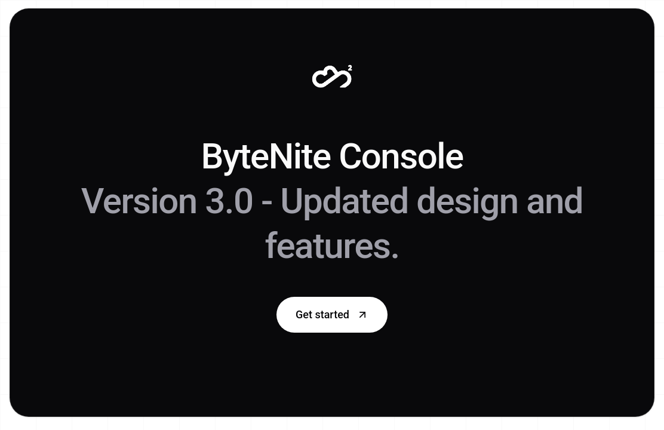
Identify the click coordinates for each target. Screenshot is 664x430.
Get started (332, 314)
